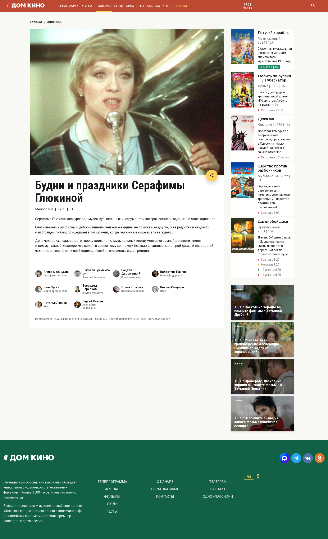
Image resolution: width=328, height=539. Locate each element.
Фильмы (104, 6)
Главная (36, 22)
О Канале (165, 482)
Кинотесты (135, 6)
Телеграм (218, 482)
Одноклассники (218, 497)
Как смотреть (158, 6)
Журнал (88, 6)
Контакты (165, 497)
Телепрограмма (65, 6)
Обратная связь (165, 489)
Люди (118, 6)
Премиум (180, 6)
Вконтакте (218, 489)
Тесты (112, 511)
